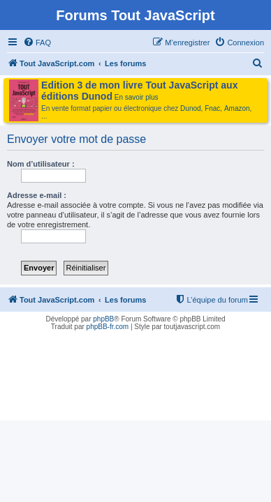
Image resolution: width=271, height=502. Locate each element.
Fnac (212, 108)
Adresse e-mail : (36, 195)
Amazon (237, 108)
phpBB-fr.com (108, 326)
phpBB (103, 319)
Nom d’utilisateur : (41, 164)
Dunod (190, 108)
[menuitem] (37, 42)
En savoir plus (137, 97)
